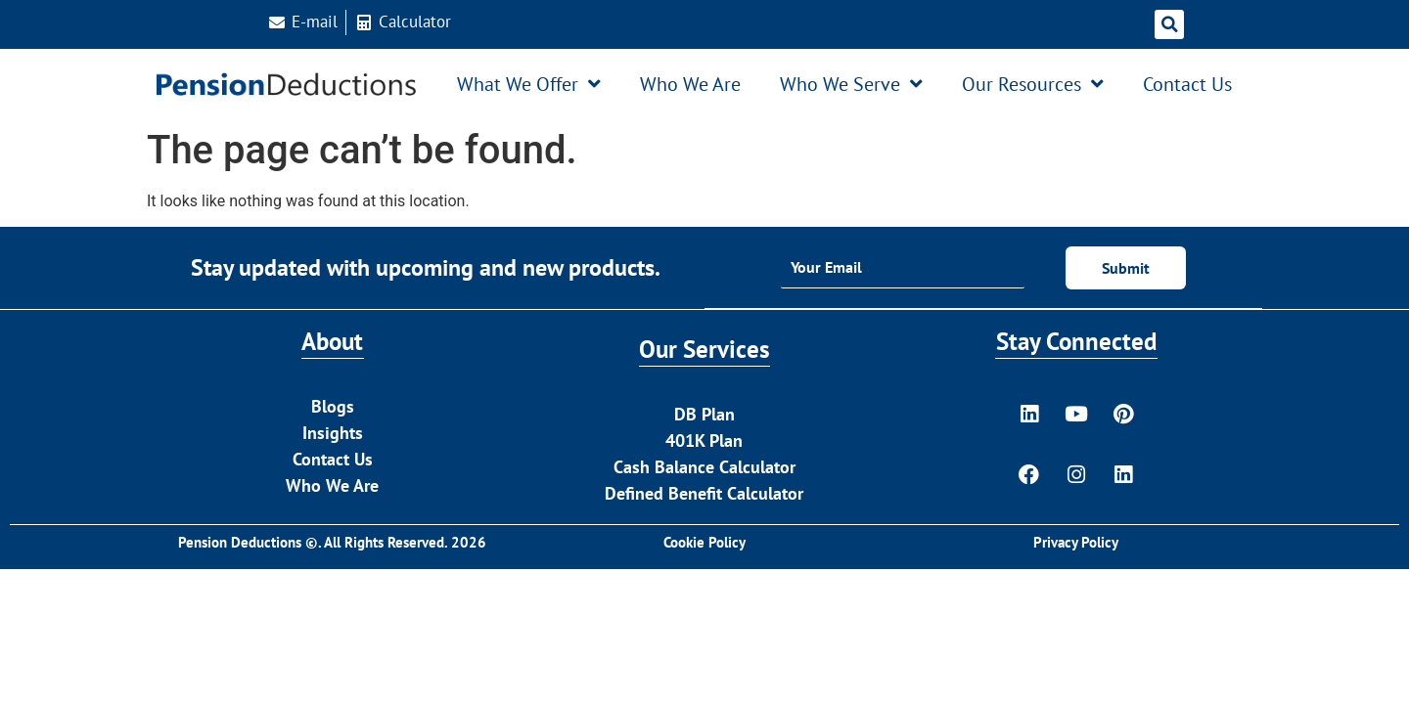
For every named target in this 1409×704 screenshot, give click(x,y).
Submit (1126, 268)
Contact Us (1187, 84)
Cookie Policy (704, 544)
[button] (1169, 24)
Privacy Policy (1075, 544)
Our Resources (1033, 84)
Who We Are (690, 84)
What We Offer (529, 84)
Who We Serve (851, 84)
